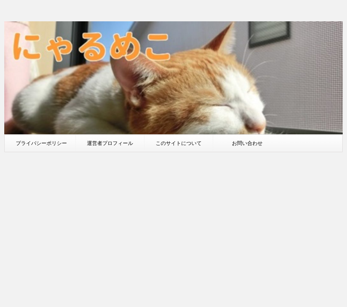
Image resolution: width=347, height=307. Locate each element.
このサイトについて (179, 143)
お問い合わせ (247, 143)
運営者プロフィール (110, 143)
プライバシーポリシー (41, 143)
